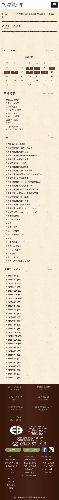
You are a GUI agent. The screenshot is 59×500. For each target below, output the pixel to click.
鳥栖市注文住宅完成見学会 (18, 204)
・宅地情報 (48, 472)
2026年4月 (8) (13, 276)
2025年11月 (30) (14, 295)
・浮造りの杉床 (29, 460)
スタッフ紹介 (12, 227)
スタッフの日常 (13, 250)
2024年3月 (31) (13, 370)
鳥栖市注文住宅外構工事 (17, 197)
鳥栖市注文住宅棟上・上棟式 (19, 170)
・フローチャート (11, 472)
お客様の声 (29, 469)
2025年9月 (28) (13, 302)
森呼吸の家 (29, 456)
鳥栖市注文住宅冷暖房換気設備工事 (22, 189)
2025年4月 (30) (13, 321)
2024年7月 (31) (13, 355)
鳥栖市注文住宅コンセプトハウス (21, 208)
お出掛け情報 (12, 216)
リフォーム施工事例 (29, 475)
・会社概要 (48, 460)
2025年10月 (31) (14, 298)
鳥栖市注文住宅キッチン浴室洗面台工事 (24, 182)
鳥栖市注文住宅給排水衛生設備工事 (22, 193)
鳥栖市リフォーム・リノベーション (22, 212)
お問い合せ (11, 485)
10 (44, 72)
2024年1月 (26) (13, 378)
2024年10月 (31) (14, 344)
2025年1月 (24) (13, 332)
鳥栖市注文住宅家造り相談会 (19, 148)
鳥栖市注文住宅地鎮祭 (16, 163)
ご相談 (10, 488)
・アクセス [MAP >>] (47, 469)
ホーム (4, 14)
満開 (8, 123)
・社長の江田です (11, 466)
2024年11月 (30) (14, 340)
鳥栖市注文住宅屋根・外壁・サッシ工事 (24, 174)
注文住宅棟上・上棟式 (16, 242)
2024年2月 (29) (13, 374)
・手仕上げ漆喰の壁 (29, 463)
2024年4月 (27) (13, 366)
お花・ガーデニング (15, 235)
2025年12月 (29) (14, 291)
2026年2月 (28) (13, 283)
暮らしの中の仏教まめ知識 (18, 261)
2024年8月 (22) (13, 351)
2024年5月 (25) (13, 362)
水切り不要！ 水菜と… (16, 129)
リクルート (11, 491)
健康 (8, 223)
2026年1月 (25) (13, 287)
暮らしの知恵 (12, 231)
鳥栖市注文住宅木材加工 (17, 159)
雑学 (8, 238)
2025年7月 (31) (13, 310)
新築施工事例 (29, 472)
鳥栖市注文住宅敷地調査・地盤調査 (22, 155)
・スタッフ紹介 (47, 466)
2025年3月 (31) (13, 325)
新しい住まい (12, 257)
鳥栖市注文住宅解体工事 (17, 201)
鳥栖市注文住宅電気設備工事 (19, 186)
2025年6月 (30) (13, 313)
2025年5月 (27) (13, 317)
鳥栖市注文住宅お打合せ (17, 152)
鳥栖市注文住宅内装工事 (17, 178)
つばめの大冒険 (13, 110)
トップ (10, 456)
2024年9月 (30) (13, 347)
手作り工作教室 (13, 246)
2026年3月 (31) (13, 280)
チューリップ (12, 103)
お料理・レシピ (13, 220)
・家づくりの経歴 (47, 463)
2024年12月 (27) (14, 336)
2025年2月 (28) (13, 329)
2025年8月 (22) (13, 306)
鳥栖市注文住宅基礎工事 (17, 167)
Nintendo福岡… (13, 116)
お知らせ (10, 253)
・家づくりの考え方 (11, 463)
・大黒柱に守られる (29, 466)
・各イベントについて (11, 469)
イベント (11, 478)
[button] (54, 5)
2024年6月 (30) (13, 359)
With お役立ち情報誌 (15, 144)
